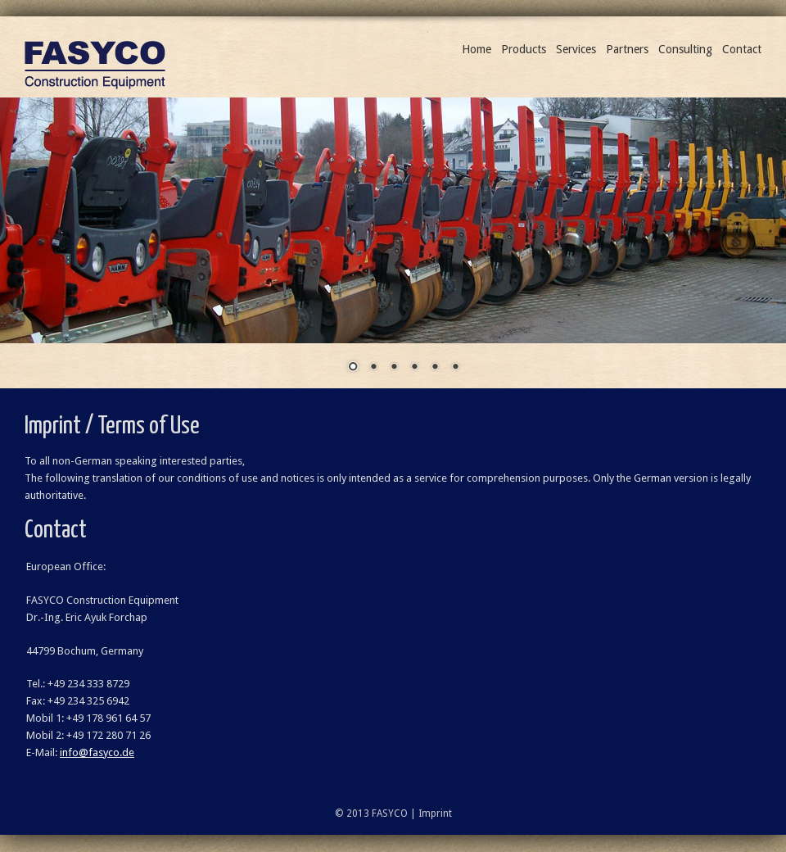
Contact (741, 49)
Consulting (685, 49)
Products (523, 49)
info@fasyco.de (97, 752)
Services (576, 49)
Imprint (435, 813)
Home (476, 49)
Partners (627, 49)
